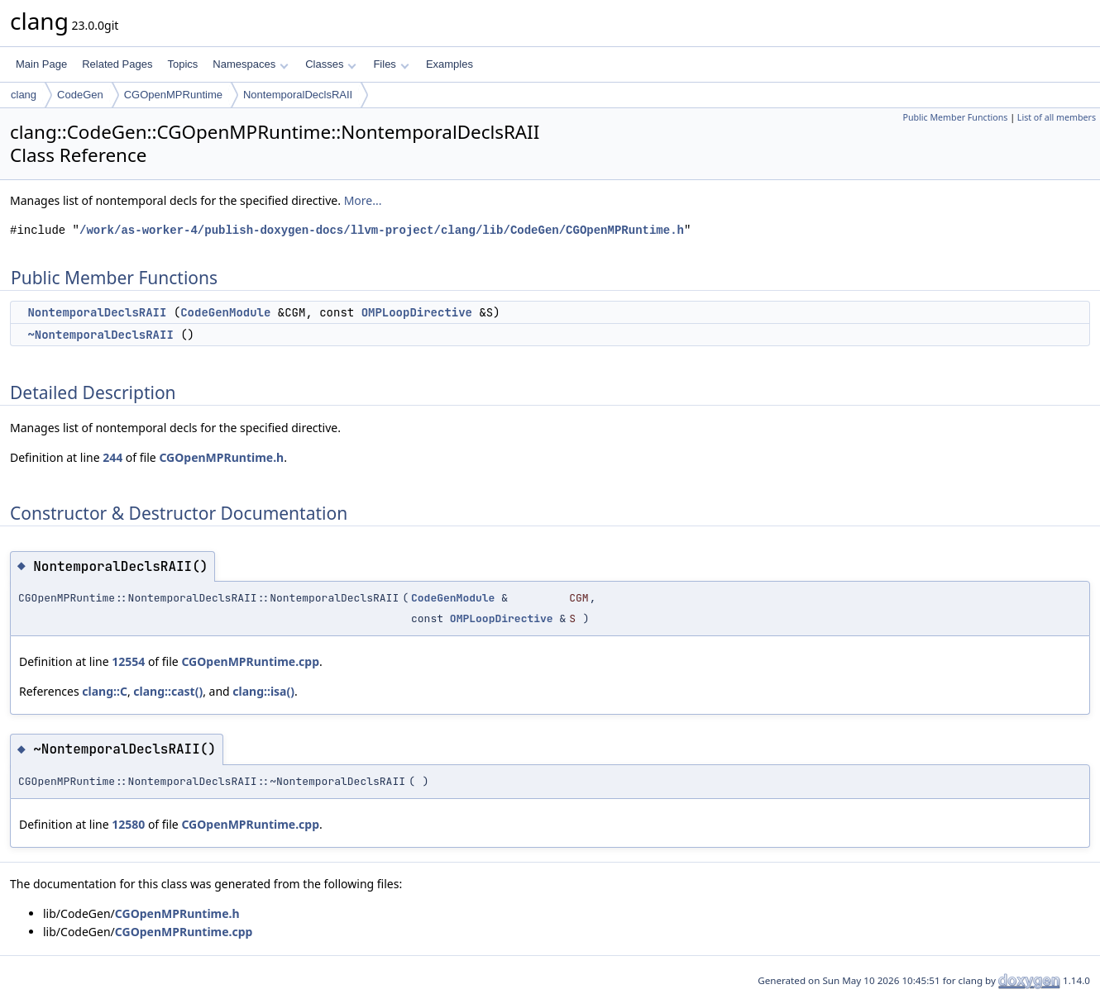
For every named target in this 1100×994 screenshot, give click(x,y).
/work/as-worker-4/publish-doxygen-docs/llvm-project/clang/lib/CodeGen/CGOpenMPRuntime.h (381, 230)
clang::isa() (263, 691)
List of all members (1056, 117)
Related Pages (117, 64)
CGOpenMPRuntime (173, 94)
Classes (330, 64)
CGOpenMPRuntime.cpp (250, 661)
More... (363, 200)
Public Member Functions (954, 117)
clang (23, 94)
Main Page (41, 64)
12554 (128, 661)
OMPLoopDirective (416, 312)
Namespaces (250, 64)
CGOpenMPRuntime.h (221, 457)
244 (112, 457)
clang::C (104, 691)
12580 (128, 824)
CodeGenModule (225, 312)
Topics (182, 64)
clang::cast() (168, 691)
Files (391, 64)
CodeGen (80, 94)
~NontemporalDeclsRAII (100, 334)
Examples (449, 64)
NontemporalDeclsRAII (297, 94)
